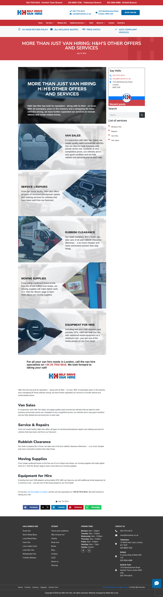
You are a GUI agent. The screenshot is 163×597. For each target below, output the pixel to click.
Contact (111, 23)
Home (40, 23)
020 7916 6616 (119, 75)
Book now (121, 23)
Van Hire (114, 136)
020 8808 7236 (126, 548)
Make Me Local (112, 593)
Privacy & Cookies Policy (111, 587)
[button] (31, 507)
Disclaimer (124, 587)
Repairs (114, 131)
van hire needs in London (37, 492)
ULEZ (91, 23)
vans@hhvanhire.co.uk (122, 79)
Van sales (115, 140)
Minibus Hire (62, 23)
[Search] (142, 115)
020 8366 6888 (126, 560)
